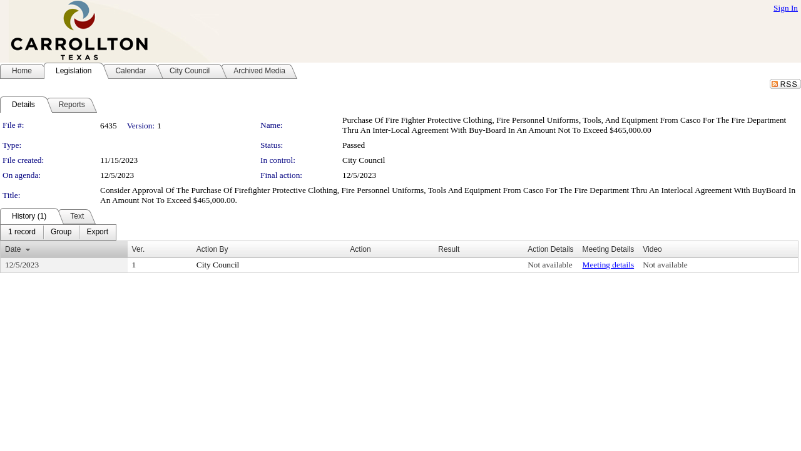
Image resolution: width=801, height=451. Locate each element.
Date (13, 249)
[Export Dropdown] (97, 232)
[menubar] (58, 232)
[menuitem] (22, 232)
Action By (212, 249)
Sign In (785, 8)
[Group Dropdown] (61, 232)
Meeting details (609, 264)
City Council (363, 160)
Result (448, 249)
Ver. (138, 249)
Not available (550, 264)
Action (360, 249)
